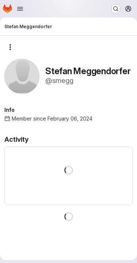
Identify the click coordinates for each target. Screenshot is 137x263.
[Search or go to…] (115, 8)
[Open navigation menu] (20, 9)
